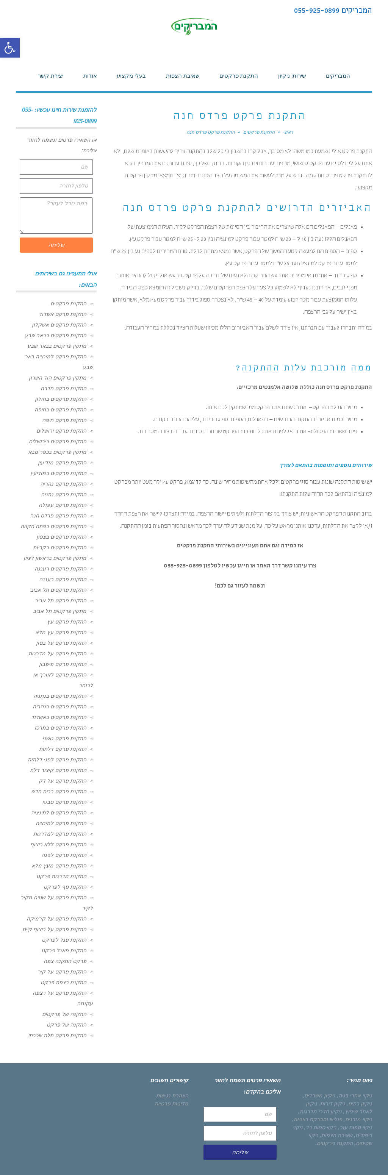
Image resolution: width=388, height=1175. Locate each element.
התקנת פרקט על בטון (61, 643)
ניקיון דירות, (332, 1103)
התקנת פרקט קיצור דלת (58, 770)
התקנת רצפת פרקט (63, 982)
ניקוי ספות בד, (320, 1127)
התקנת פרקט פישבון (62, 664)
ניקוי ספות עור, (355, 1127)
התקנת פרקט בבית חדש (58, 791)
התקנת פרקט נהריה (63, 484)
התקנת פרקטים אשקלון (59, 325)
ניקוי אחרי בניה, (354, 1095)
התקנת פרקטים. (334, 1143)
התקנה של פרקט (66, 1025)
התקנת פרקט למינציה (61, 823)
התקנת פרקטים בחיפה (60, 409)
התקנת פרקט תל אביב (60, 600)
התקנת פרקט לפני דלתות (57, 759)
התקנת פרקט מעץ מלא (58, 865)
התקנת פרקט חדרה (63, 388)
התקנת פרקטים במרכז (60, 728)
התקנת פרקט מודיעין (62, 462)
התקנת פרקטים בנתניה (59, 696)
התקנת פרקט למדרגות (59, 834)
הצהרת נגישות (172, 1095)
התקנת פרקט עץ (66, 622)
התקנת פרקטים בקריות (59, 547)
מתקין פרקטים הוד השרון (57, 378)
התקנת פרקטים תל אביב (58, 590)
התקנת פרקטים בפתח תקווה (53, 526)
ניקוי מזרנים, (358, 1119)
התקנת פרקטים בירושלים (57, 441)
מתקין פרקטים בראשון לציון (54, 558)
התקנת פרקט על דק (62, 781)
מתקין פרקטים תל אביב (59, 611)
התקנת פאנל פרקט (63, 950)
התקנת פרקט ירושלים (61, 431)
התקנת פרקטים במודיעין (58, 473)
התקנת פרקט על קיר (62, 972)
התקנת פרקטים (68, 303)
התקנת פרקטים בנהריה (59, 706)
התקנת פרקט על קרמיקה (56, 919)
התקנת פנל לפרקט (64, 940)
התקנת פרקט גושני (64, 738)
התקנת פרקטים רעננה (60, 569)
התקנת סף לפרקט (65, 887)
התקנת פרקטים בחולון (60, 399)
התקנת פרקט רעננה (62, 579)
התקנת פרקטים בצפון (61, 537)
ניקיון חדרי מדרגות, (320, 1111)
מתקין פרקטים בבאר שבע (56, 346)
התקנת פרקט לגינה (63, 855)
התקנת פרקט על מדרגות (57, 653)
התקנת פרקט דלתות (62, 749)
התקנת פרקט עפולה (62, 505)
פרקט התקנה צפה (65, 961)
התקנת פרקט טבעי (64, 802)
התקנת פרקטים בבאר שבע (55, 335)
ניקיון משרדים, (319, 1095)
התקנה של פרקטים (64, 1014)
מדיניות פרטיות (171, 1103)
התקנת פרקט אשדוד (62, 314)
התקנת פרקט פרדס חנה (58, 515)
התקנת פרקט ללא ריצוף (58, 844)
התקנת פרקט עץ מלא (60, 632)
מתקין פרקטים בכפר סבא (57, 452)
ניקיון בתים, (359, 1103)
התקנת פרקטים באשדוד (58, 717)
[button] (10, 48)
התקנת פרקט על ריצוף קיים (54, 929)
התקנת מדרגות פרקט (61, 876)
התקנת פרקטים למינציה (58, 812)
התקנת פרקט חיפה (64, 420)
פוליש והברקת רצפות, (317, 1119)
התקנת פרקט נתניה (63, 494)
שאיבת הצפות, (336, 1135)
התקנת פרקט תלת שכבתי (57, 1035)
